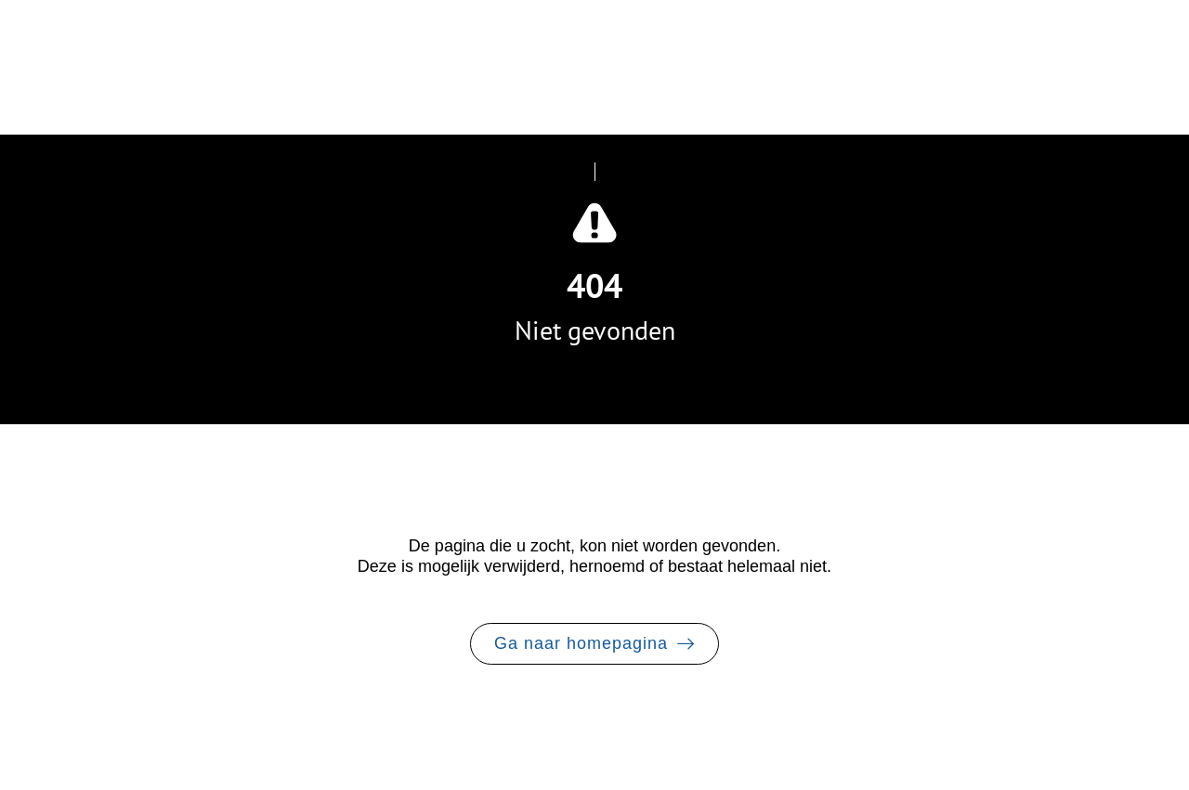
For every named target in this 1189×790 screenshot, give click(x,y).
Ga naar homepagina (581, 643)
